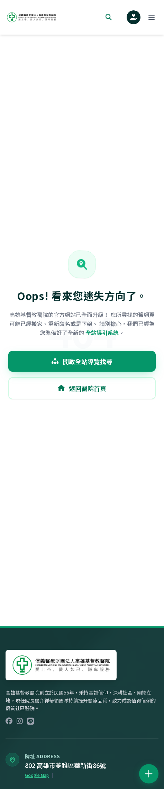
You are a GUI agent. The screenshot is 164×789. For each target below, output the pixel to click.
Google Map (37, 775)
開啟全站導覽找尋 (82, 361)
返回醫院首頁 (82, 388)
